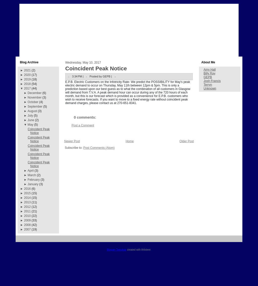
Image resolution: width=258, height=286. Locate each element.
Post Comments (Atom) (99, 148)
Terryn (208, 84)
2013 (27, 202)
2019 (27, 79)
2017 (27, 88)
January (33, 184)
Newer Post (72, 141)
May (31, 124)
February (34, 179)
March (32, 175)
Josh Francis (212, 81)
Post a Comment (83, 125)
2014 (27, 198)
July (30, 115)
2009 (27, 220)
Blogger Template (116, 249)
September (35, 106)
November (35, 97)
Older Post (186, 141)
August (32, 111)
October (33, 102)
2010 (27, 216)
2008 (27, 225)
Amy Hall (210, 69)
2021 (27, 70)
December (35, 93)
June (31, 120)
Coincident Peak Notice (39, 131)
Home (130, 141)
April (31, 170)
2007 (27, 229)
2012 (27, 207)
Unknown (210, 88)
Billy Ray (209, 73)
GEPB (208, 77)
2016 (27, 188)
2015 (27, 193)
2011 (27, 211)
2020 (27, 75)
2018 (27, 84)
